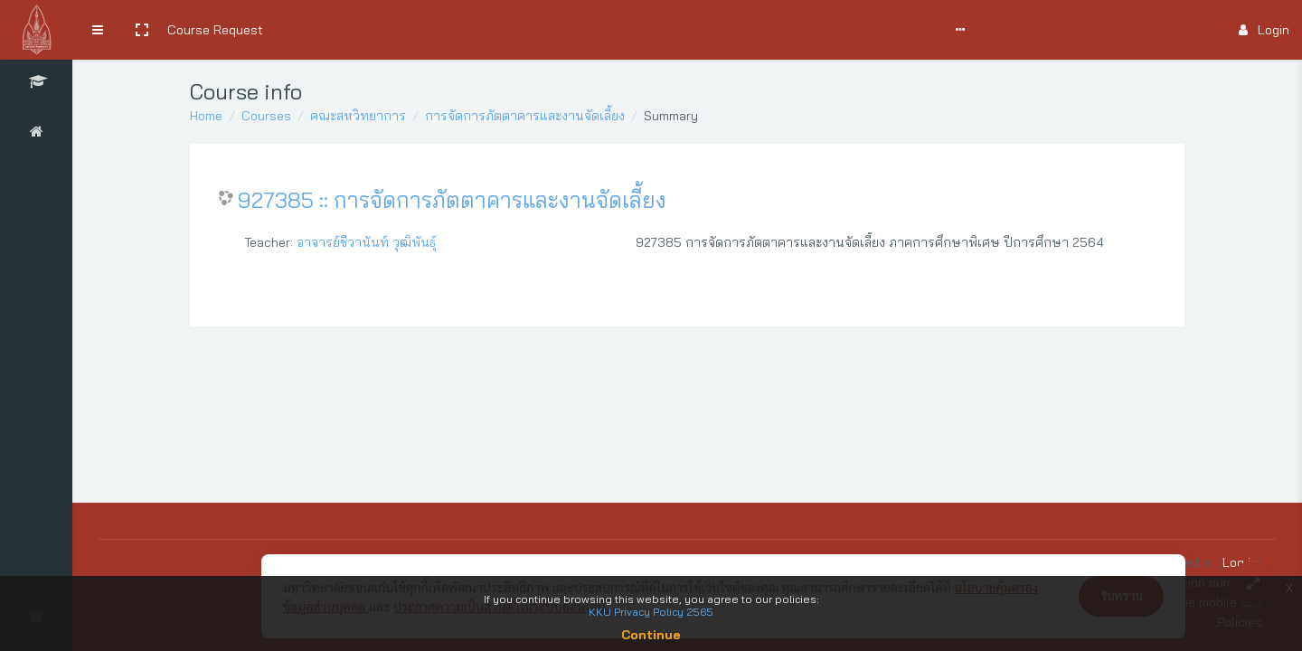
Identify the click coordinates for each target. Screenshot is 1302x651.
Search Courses (323, 30)
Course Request (215, 30)
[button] (142, 30)
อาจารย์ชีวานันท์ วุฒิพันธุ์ (366, 242)
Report (646, 30)
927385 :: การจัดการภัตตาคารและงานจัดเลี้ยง (452, 199)
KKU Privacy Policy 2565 (651, 611)
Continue (651, 635)
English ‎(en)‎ (713, 30)
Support (580, 30)
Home (206, 116)
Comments (501, 30)
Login (1264, 30)
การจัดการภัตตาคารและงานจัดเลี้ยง (525, 116)
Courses (266, 116)
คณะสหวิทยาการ (358, 116)
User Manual (420, 30)
